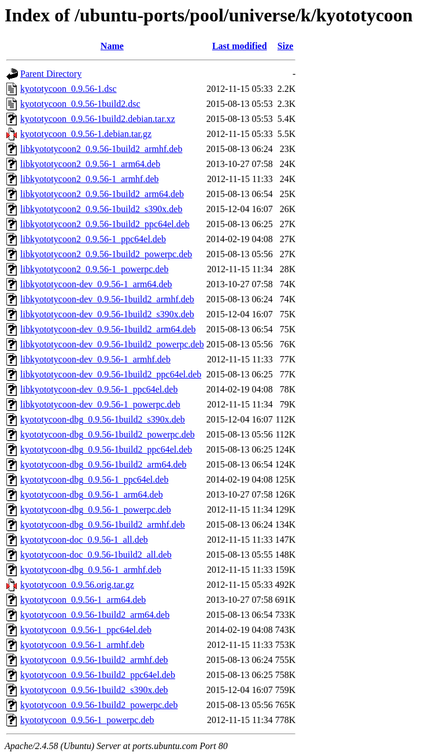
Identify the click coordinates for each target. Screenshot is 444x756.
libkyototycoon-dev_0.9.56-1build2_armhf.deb (107, 299)
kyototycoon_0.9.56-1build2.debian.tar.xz (97, 119)
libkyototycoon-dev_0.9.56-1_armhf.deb (95, 359)
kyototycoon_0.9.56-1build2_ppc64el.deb (97, 675)
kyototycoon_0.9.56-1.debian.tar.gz (85, 134)
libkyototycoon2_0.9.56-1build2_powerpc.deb (106, 254)
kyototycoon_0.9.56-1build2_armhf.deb (94, 660)
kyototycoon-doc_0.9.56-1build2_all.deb (96, 554)
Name (112, 46)
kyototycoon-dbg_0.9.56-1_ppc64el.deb (94, 479)
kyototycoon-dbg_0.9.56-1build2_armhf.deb (102, 524)
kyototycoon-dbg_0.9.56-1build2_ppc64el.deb (106, 449)
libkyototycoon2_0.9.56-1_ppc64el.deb (93, 239)
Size (286, 46)
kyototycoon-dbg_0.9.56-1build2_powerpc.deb (107, 434)
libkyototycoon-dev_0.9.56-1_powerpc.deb (100, 404)
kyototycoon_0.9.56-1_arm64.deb (83, 600)
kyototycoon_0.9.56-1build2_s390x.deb (94, 690)
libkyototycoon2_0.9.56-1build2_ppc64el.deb (105, 224)
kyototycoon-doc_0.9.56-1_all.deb (84, 539)
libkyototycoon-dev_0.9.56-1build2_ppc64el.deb (110, 374)
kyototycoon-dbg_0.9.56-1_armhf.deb (90, 570)
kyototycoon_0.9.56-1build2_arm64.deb (94, 615)
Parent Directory (51, 74)
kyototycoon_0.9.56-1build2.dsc (80, 104)
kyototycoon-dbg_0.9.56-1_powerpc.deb (95, 509)
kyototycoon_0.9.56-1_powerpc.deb (87, 720)
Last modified (239, 46)
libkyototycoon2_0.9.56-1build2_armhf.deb (101, 149)
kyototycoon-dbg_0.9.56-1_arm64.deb (91, 494)
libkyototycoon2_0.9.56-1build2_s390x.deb (101, 209)
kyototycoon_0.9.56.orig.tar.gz (77, 585)
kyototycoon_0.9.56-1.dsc (68, 89)
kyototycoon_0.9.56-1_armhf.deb (82, 645)
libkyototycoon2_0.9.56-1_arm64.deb (90, 164)
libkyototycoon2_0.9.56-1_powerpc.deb (94, 269)
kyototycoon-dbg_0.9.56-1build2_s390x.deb (102, 419)
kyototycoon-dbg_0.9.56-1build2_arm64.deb (103, 464)
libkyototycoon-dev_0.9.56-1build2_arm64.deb (108, 329)
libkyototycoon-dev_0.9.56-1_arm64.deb (96, 284)
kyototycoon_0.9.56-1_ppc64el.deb (85, 630)
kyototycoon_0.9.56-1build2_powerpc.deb (98, 705)
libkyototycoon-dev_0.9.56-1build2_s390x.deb (107, 314)
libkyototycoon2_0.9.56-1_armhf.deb (89, 179)
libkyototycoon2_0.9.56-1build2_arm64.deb (102, 194)
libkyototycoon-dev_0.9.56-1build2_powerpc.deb (112, 344)
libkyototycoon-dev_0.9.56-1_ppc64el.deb (98, 389)
